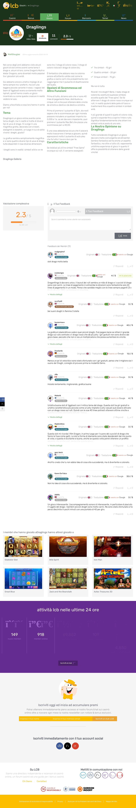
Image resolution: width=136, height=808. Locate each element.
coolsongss (59, 273)
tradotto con (125, 255)
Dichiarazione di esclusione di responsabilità (36, 801)
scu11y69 (58, 301)
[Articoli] (81, 5)
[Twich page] (105, 775)
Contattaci (42, 781)
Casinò (12, 16)
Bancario (86, 16)
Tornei (105, 16)
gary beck (59, 452)
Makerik (58, 396)
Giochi (49, 17)
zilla (56, 374)
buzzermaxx (60, 322)
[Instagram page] (112, 775)
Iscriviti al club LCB (105, 719)
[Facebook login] (59, 745)
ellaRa (57, 495)
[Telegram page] (83, 775)
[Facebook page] (90, 775)
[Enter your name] (35, 718)
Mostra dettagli (56, 294)
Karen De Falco (61, 473)
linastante (59, 351)
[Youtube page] (120, 775)
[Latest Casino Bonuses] (10, 5)
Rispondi (118, 266)
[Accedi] (128, 5)
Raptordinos (59, 424)
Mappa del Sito (111, 801)
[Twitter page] (98, 775)
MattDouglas (14, 54)
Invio (125, 236)
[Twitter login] (67, 745)
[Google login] (75, 745)
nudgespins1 (60, 252)
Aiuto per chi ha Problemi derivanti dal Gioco (84, 801)
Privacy (60, 801)
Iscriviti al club (68, 663)
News (123, 16)
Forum (68, 17)
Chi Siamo (27, 781)
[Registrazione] (119, 5)
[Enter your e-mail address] (72, 718)
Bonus (31, 16)
